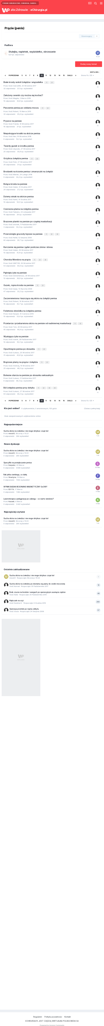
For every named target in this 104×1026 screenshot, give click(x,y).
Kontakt (67, 1013)
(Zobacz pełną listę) (92, 405)
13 (55, 75)
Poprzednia (14, 75)
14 (59, 75)
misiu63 (12, 430)
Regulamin (37, 1013)
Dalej (69, 75)
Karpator (12, 461)
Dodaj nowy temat (88, 64)
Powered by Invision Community (52, 1021)
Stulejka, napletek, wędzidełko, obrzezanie (32, 51)
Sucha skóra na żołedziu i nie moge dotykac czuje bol (25, 427)
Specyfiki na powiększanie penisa (17, 459)
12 (50, 75)
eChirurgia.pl (38, 9)
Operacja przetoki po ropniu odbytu (24, 605)
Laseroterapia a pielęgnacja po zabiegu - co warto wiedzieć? (28, 495)
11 (46, 75)
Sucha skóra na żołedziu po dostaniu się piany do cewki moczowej (37, 580)
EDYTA (11, 485)
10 (42, 75)
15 (64, 75)
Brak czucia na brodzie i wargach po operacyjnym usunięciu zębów (37, 588)
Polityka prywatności (53, 1013)
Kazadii (11, 498)
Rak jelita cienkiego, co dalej (15, 471)
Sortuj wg (94, 72)
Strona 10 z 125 (87, 75)
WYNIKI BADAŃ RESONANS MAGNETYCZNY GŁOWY (25, 483)
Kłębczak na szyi (16, 597)
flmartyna (12, 473)
